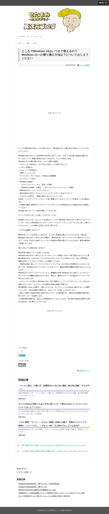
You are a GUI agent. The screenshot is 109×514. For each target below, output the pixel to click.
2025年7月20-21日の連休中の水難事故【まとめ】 (37, 490)
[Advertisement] (54, 129)
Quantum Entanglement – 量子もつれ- (32, 487)
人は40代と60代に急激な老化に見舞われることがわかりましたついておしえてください (53, 451)
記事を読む (22, 398)
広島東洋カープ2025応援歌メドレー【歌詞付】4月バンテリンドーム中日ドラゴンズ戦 (51, 493)
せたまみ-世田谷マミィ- (51, 510)
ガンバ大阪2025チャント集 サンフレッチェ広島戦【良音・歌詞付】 (44, 496)
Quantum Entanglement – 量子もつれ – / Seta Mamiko (39, 484)
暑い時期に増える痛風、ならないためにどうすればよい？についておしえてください (52, 445)
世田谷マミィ (84, 370)
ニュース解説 (84, 65)
